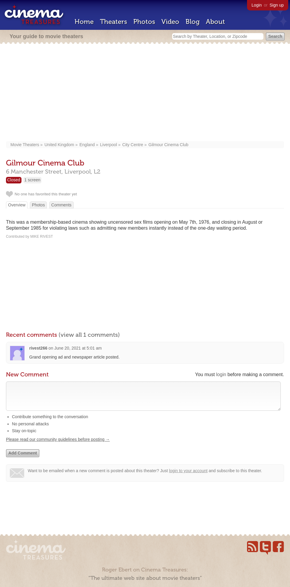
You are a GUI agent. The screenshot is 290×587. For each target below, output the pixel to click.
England (87, 144)
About (215, 22)
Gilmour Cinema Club (169, 144)
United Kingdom (59, 144)
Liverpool (108, 144)
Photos (144, 22)
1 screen (32, 179)
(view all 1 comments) (89, 334)
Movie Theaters (24, 144)
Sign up (277, 5)
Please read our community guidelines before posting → (58, 445)
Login (257, 5)
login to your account (188, 476)
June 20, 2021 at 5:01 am (78, 348)
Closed (13, 179)
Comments (61, 205)
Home (84, 22)
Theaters (113, 22)
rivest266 (38, 348)
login (221, 374)
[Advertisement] (145, 93)
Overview (16, 205)
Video (170, 22)
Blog (193, 22)
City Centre (132, 144)
